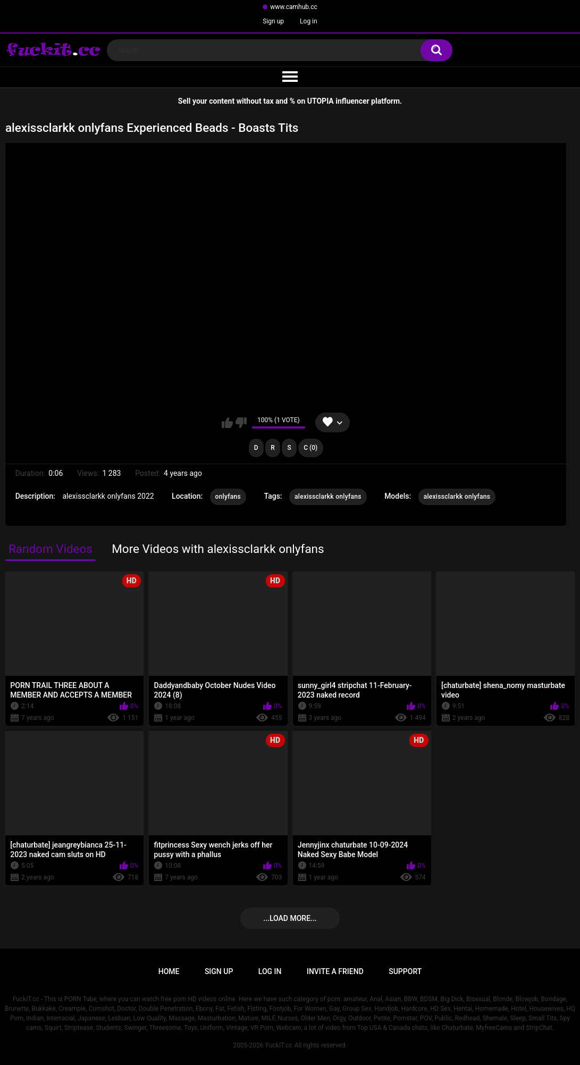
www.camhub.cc (293, 7)
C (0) (310, 447)
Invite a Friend (335, 971)
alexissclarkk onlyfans (328, 496)
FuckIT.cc (278, 1045)
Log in (308, 21)
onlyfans (228, 496)
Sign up (273, 21)
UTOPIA (320, 101)
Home (169, 971)
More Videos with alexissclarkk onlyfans (218, 549)
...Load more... (289, 918)
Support (405, 971)
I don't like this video (241, 422)
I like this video (227, 422)
